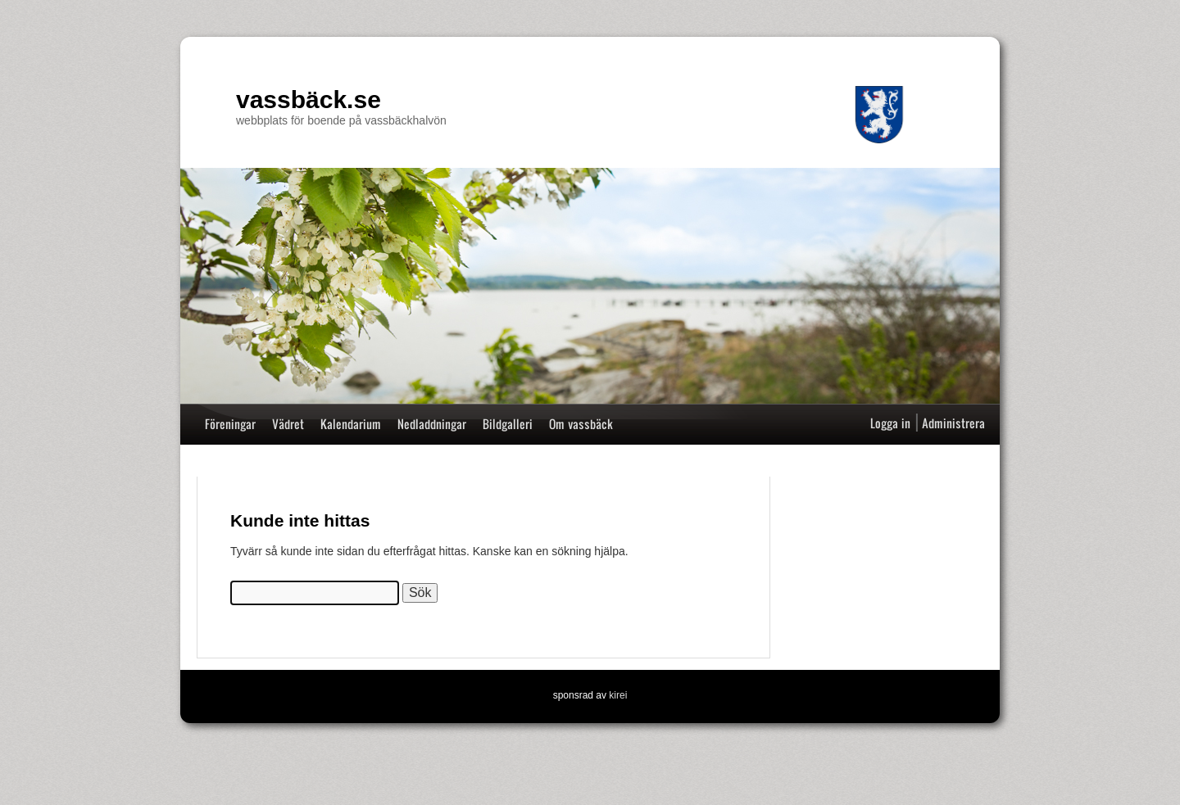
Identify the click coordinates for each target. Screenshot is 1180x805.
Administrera (953, 423)
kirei (618, 695)
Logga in (890, 423)
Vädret (288, 423)
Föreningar (230, 423)
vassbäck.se (308, 99)
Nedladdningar (431, 423)
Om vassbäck (581, 423)
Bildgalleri (508, 423)
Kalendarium (350, 423)
